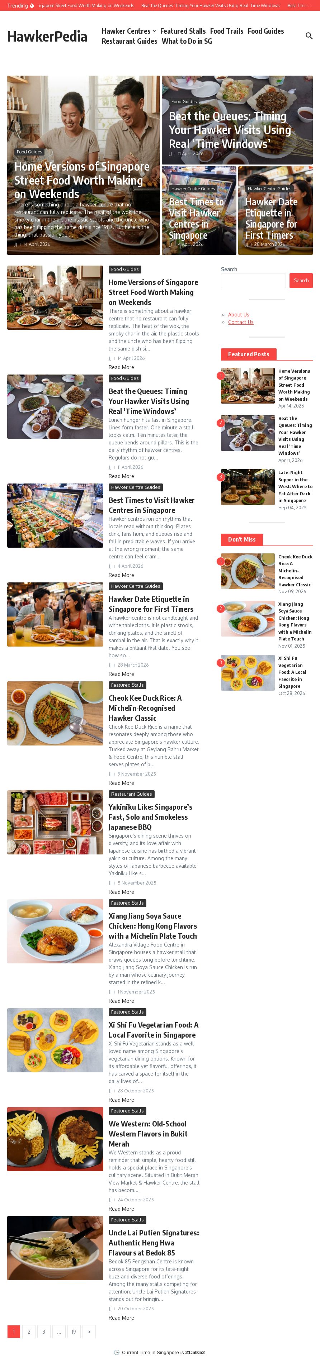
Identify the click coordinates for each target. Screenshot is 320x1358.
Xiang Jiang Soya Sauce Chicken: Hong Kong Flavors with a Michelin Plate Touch (153, 925)
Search (229, 269)
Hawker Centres (129, 31)
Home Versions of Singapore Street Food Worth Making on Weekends (82, 180)
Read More (121, 367)
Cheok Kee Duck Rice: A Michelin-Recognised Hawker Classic (145, 707)
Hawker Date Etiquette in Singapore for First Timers (271, 218)
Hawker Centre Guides (193, 188)
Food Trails (227, 31)
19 (74, 1332)
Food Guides (266, 31)
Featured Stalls (183, 31)
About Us (238, 314)
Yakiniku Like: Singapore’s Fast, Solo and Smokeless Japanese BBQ (150, 816)
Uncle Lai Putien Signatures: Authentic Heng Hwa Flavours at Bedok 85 (154, 1242)
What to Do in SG (187, 41)
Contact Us (241, 322)
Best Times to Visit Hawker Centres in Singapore (196, 218)
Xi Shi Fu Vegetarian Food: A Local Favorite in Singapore (292, 672)
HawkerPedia (47, 36)
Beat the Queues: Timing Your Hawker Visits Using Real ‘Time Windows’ (230, 130)
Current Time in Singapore (150, 1352)
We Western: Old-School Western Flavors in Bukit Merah (148, 1133)
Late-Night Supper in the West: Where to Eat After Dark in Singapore (295, 486)
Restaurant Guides (129, 41)
